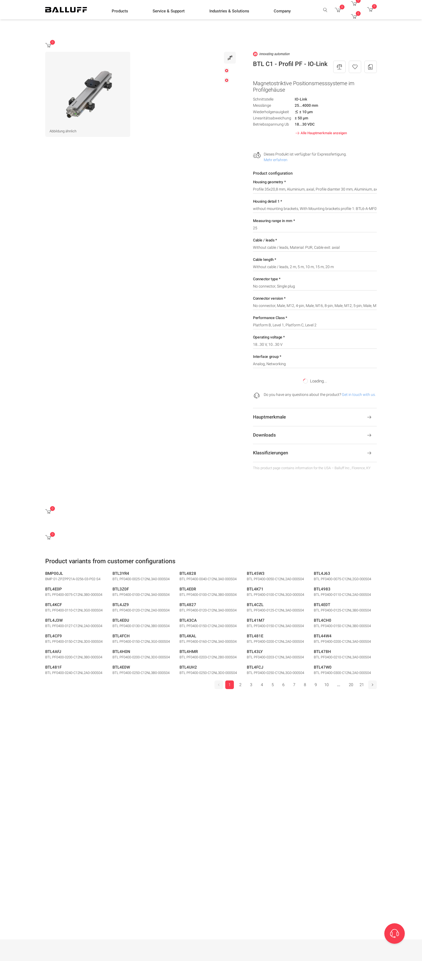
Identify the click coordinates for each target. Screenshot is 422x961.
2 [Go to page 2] (240, 684)
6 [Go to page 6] (283, 684)
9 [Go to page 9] (316, 684)
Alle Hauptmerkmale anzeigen (320, 133)
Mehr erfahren (275, 160)
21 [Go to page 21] (362, 684)
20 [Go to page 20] (351, 684)
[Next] (372, 684)
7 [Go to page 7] (294, 684)
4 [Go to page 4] (262, 684)
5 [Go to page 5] (273, 684)
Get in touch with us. (359, 394)
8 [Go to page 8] (305, 684)
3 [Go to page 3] (251, 684)
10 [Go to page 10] (326, 684)
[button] (120, 11)
